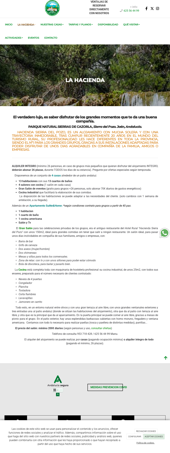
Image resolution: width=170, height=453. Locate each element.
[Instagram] (157, 9)
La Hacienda (26, 24)
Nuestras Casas (52, 24)
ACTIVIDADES (14, 37)
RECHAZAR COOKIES (146, 431)
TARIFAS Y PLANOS (81, 24)
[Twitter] (152, 9)
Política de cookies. (145, 443)
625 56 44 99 (131, 10)
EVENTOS (33, 37)
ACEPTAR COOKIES (154, 436)
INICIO (8, 24)
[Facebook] (146, 9)
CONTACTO (50, 37)
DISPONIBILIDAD (108, 24)
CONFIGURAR (134, 436)
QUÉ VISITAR (131, 24)
